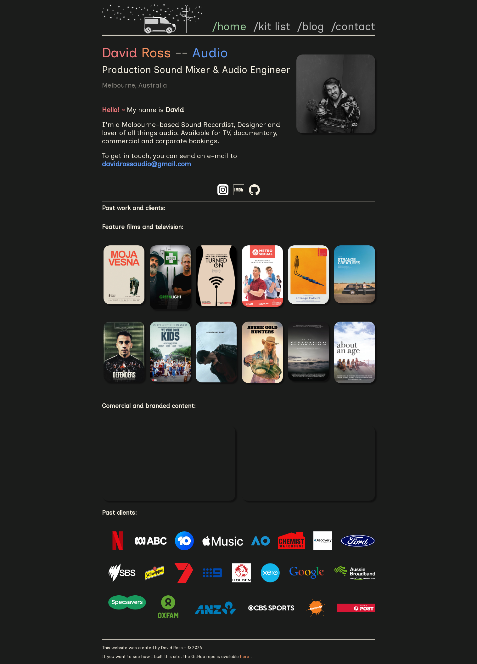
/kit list (271, 26)
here (245, 656)
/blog (310, 26)
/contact (353, 26)
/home (229, 26)
